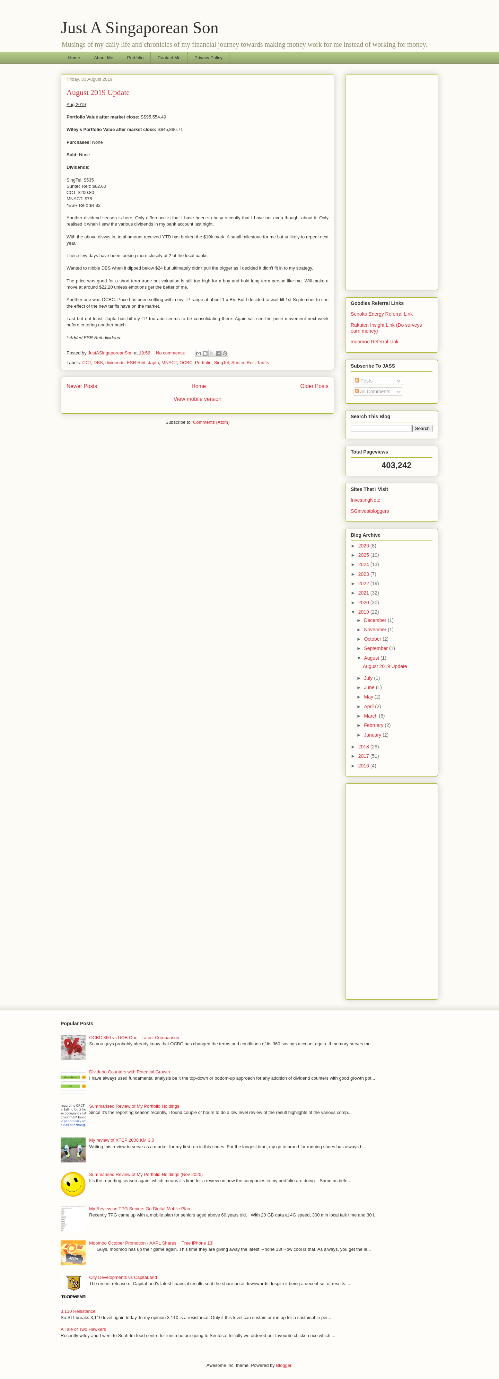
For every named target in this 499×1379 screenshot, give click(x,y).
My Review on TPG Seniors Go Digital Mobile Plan (139, 1208)
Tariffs (263, 362)
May (369, 697)
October (373, 639)
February (374, 725)
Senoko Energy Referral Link (382, 314)
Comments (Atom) (211, 422)
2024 (364, 564)
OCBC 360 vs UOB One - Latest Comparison (134, 1037)
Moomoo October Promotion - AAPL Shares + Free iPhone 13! (151, 1243)
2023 (364, 574)
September (376, 648)
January (373, 735)
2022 (364, 583)
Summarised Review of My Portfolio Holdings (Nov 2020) (146, 1174)
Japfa (153, 362)
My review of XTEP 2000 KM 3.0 (121, 1140)
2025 (364, 555)
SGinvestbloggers (370, 511)
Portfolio (135, 57)
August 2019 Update (98, 92)
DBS (98, 362)
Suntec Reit (243, 362)
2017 (364, 756)
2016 (364, 765)
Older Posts (314, 386)
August (372, 658)
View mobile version (197, 399)
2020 (364, 602)
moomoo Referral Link (375, 341)
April (369, 706)
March (371, 716)
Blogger (283, 1365)
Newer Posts (82, 386)
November (375, 629)
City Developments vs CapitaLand (123, 1277)
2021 (364, 593)
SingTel (221, 362)
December (375, 620)
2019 (364, 612)
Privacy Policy (208, 57)
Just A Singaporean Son (140, 27)
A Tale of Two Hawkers (83, 1329)
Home (74, 57)
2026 (364, 545)
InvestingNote (365, 500)
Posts (364, 381)
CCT (86, 362)
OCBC (186, 362)
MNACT (169, 362)
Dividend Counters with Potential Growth (129, 1071)
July (369, 678)
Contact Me (169, 57)
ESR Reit (136, 362)
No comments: (171, 352)
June (370, 687)
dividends (114, 362)
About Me (103, 57)
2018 (364, 746)
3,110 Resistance (78, 1311)
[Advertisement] (391, 181)
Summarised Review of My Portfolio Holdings (134, 1106)
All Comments (372, 391)
